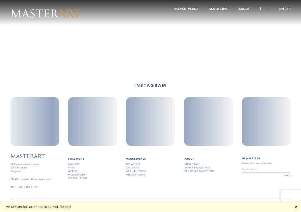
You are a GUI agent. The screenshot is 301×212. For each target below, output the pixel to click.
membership (77, 174)
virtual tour (77, 178)
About (189, 158)
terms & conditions (200, 171)
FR (288, 9)
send (287, 175)
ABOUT (243, 9)
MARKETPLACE (186, 9)
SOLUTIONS (218, 9)
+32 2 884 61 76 (27, 187)
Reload (65, 206)
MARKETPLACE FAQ (197, 167)
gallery (74, 164)
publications (135, 174)
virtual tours (136, 171)
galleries (133, 167)
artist (72, 171)
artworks (133, 164)
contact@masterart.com (36, 179)
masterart (192, 164)
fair (71, 167)
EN (281, 9)
